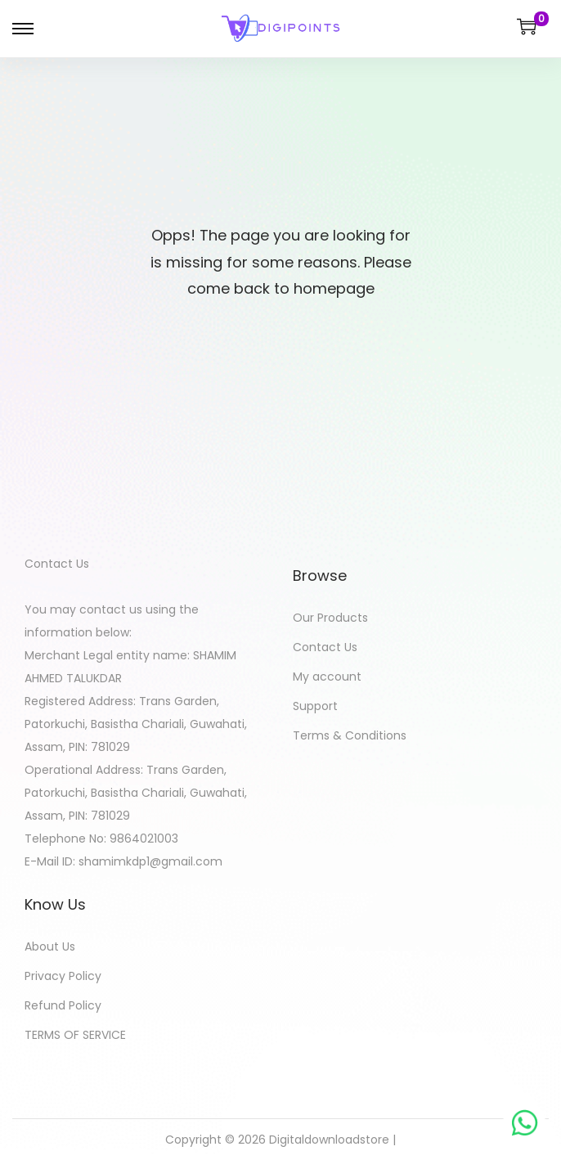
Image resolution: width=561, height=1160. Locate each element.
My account (327, 676)
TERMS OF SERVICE (75, 1035)
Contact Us (325, 647)
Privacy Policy (63, 976)
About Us (50, 946)
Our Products (330, 617)
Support (315, 706)
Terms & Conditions (349, 735)
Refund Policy (63, 1005)
